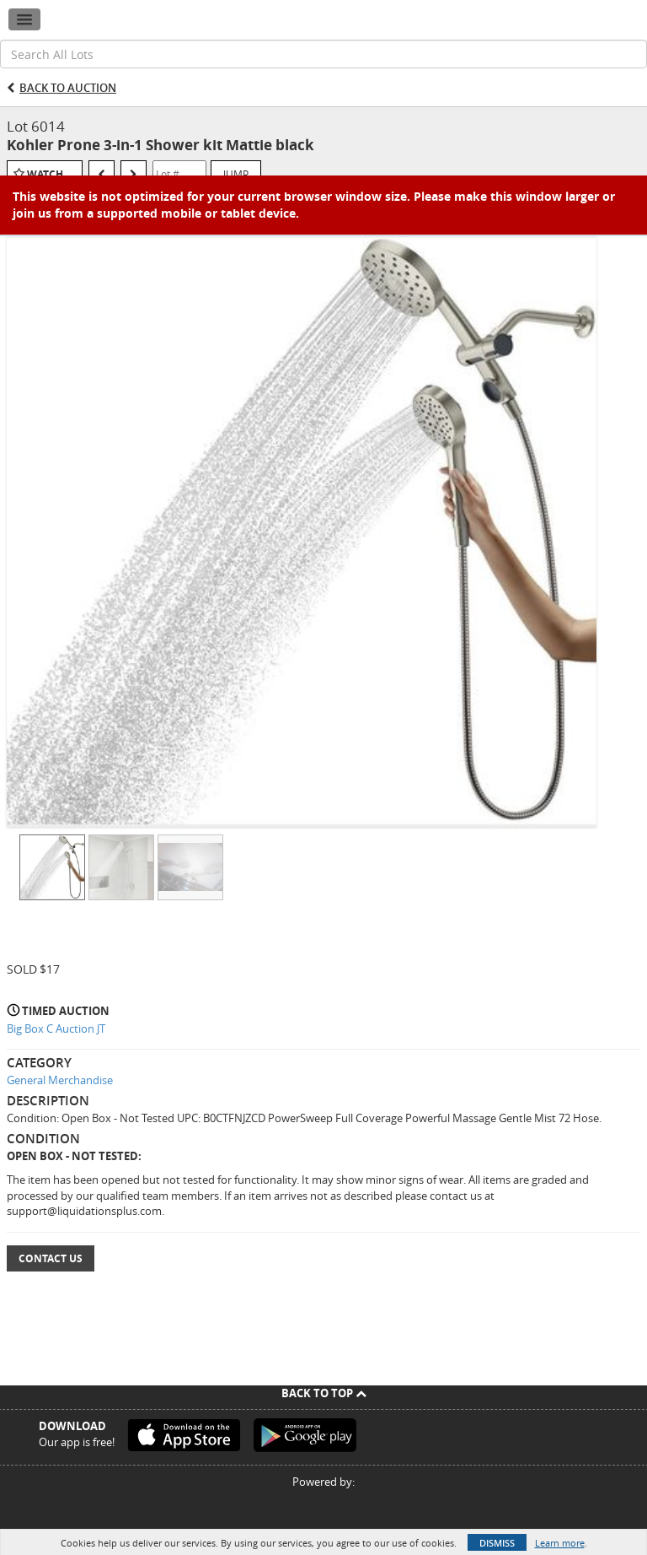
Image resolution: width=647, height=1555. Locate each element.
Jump (236, 174)
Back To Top (323, 1393)
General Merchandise (60, 1080)
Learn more (560, 1542)
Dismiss (497, 1542)
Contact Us (51, 1258)
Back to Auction (67, 87)
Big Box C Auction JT (56, 1028)
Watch (45, 174)
